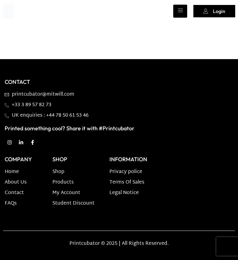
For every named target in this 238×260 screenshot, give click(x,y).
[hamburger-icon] (180, 11)
